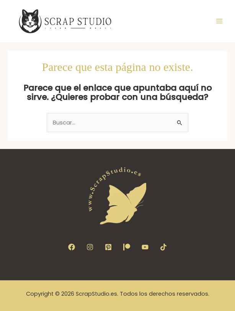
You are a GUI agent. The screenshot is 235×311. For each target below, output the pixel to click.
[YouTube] (145, 247)
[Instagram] (90, 247)
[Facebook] (71, 247)
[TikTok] (163, 247)
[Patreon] (127, 247)
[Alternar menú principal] (219, 21)
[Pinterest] (108, 247)
